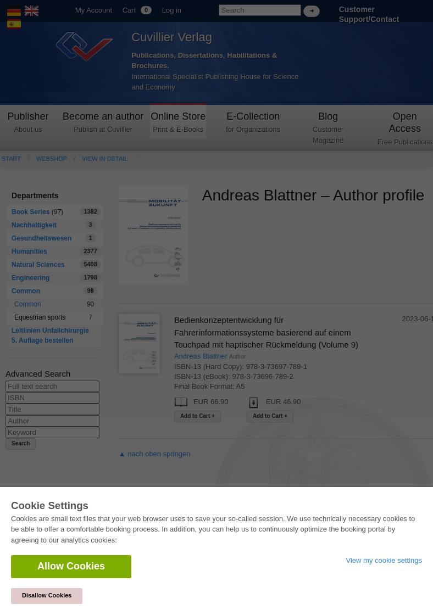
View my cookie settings (384, 560)
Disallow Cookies (46, 595)
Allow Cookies (71, 566)
